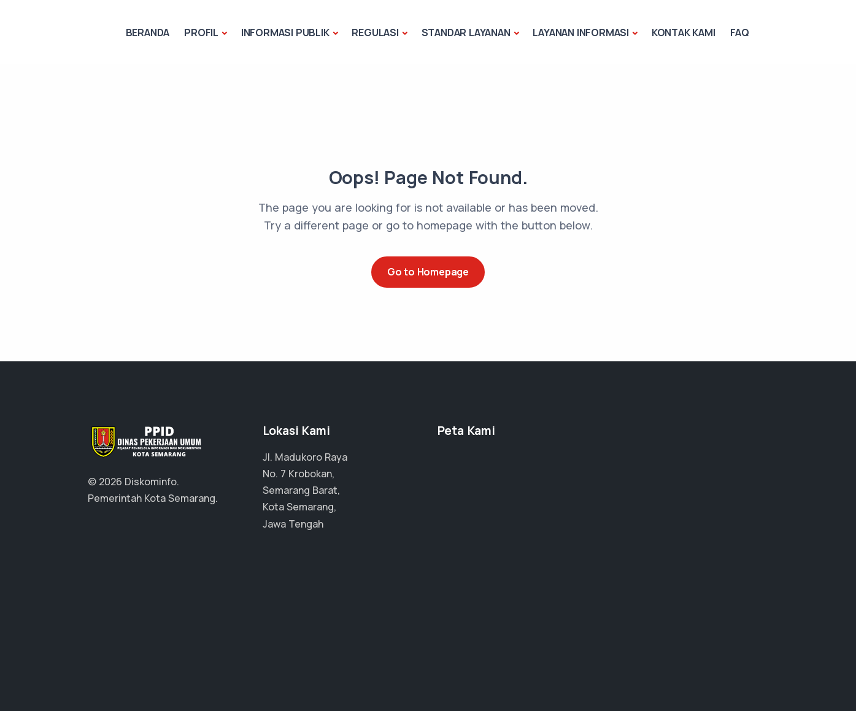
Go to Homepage (428, 272)
